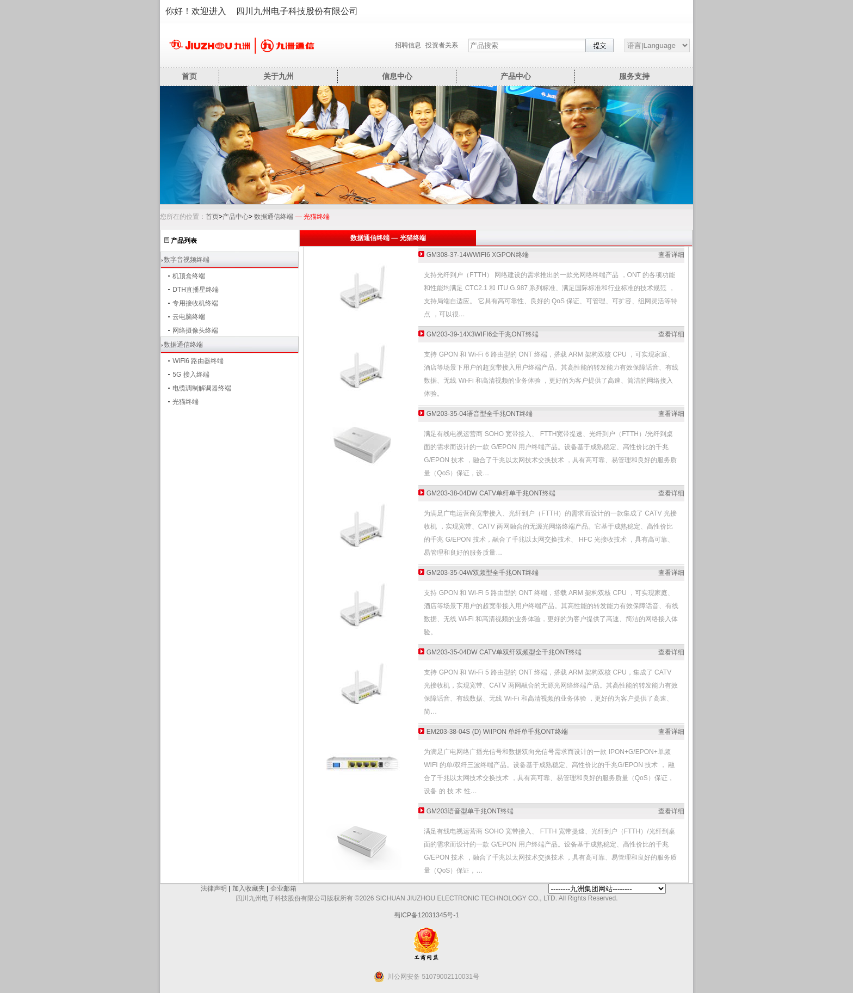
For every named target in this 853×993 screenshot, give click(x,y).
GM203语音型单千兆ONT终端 (470, 811)
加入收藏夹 (248, 888)
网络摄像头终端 (195, 330)
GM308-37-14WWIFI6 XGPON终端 (477, 255)
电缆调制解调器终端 (201, 388)
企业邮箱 (283, 888)
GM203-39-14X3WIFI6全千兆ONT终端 (482, 334)
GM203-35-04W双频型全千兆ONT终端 (482, 573)
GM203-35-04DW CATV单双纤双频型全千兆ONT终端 (504, 652)
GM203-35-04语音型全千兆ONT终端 (479, 414)
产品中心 (515, 76)
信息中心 (397, 76)
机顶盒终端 (188, 276)
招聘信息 (408, 45)
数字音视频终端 (186, 259)
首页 (189, 76)
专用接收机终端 (195, 303)
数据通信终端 (273, 216)
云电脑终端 (188, 317)
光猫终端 (185, 402)
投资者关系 (441, 45)
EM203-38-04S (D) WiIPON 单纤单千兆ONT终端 (497, 731)
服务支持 (634, 76)
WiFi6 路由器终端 (198, 361)
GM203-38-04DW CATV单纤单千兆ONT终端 (491, 493)
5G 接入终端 (190, 374)
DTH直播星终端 (195, 289)
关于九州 (278, 76)
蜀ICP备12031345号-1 (426, 915)
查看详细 (671, 255)
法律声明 (214, 888)
